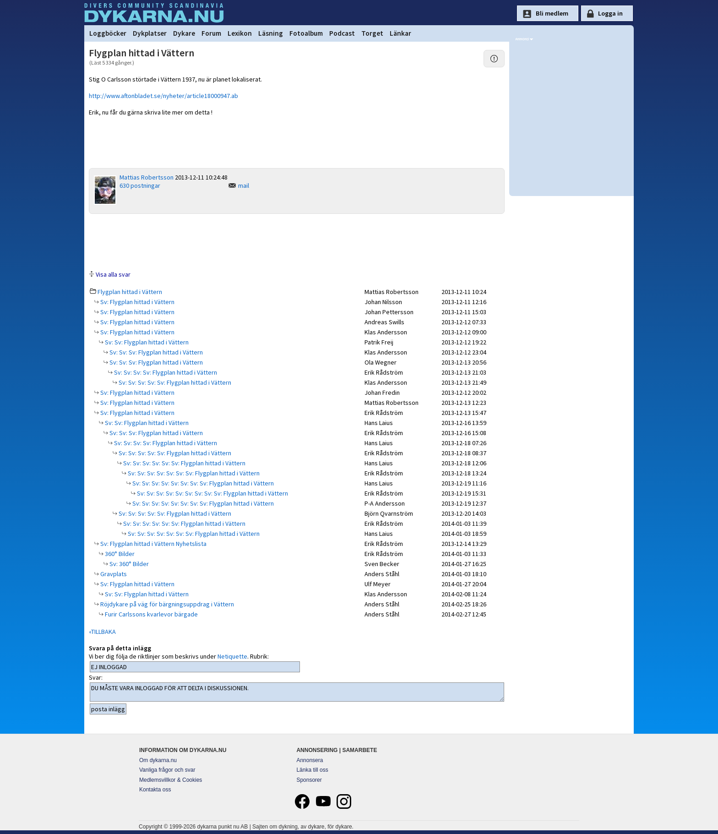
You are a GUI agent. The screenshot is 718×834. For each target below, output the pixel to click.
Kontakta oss (155, 789)
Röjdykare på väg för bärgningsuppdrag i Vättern (166, 604)
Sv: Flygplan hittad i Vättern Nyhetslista (153, 544)
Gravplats (113, 574)
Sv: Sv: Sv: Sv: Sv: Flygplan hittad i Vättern (174, 382)
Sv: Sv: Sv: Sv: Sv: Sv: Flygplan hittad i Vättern (183, 463)
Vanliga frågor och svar (167, 770)
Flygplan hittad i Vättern (130, 292)
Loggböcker (107, 33)
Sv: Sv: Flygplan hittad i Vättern (146, 342)
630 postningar (140, 185)
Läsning (270, 33)
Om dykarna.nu (158, 760)
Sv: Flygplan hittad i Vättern (136, 302)
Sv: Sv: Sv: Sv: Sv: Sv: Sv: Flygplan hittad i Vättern (193, 473)
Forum (211, 33)
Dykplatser (150, 33)
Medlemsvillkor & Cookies (170, 780)
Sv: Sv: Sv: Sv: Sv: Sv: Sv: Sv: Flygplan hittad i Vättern (202, 483)
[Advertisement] (296, 241)
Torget (372, 33)
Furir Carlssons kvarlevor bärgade (150, 614)
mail (243, 185)
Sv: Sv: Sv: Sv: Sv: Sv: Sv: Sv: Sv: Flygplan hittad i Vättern (212, 493)
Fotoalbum (306, 33)
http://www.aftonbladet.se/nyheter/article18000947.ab (163, 96)
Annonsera (309, 760)
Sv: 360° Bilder (128, 564)
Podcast (342, 33)
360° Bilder (119, 554)
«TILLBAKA (102, 631)
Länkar (400, 33)
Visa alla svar (113, 274)
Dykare (184, 33)
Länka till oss (312, 770)
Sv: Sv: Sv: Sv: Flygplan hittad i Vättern (165, 372)
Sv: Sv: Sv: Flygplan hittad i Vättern (155, 352)
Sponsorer (308, 780)
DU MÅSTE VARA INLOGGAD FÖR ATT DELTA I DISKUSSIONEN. (297, 692)
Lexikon (240, 33)
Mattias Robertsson (147, 177)
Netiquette (232, 656)
